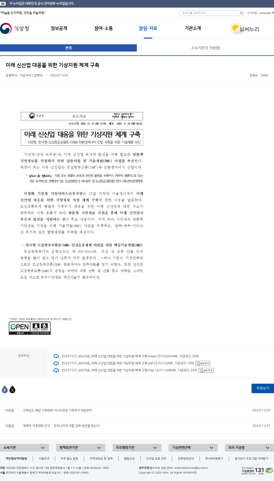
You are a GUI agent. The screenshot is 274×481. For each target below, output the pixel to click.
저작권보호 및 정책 (101, 458)
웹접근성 (129, 458)
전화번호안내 (186, 458)
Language (265, 13)
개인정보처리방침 (16, 458)
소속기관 (9, 448)
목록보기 (262, 388)
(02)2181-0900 (78, 472)
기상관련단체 (181, 448)
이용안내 (44, 458)
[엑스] (12, 389)
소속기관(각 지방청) (205, 48)
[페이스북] (5, 389)
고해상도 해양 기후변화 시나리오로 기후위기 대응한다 (146, 410)
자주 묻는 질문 (69, 458)
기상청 (14, 28)
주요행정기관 (125, 448)
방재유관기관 (69, 448)
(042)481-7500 (99, 468)
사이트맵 (252, 13)
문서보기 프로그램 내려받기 (251, 458)
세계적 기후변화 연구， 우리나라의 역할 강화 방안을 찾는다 (146, 425)
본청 (68, 48)
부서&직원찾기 (214, 458)
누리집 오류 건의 (156, 458)
